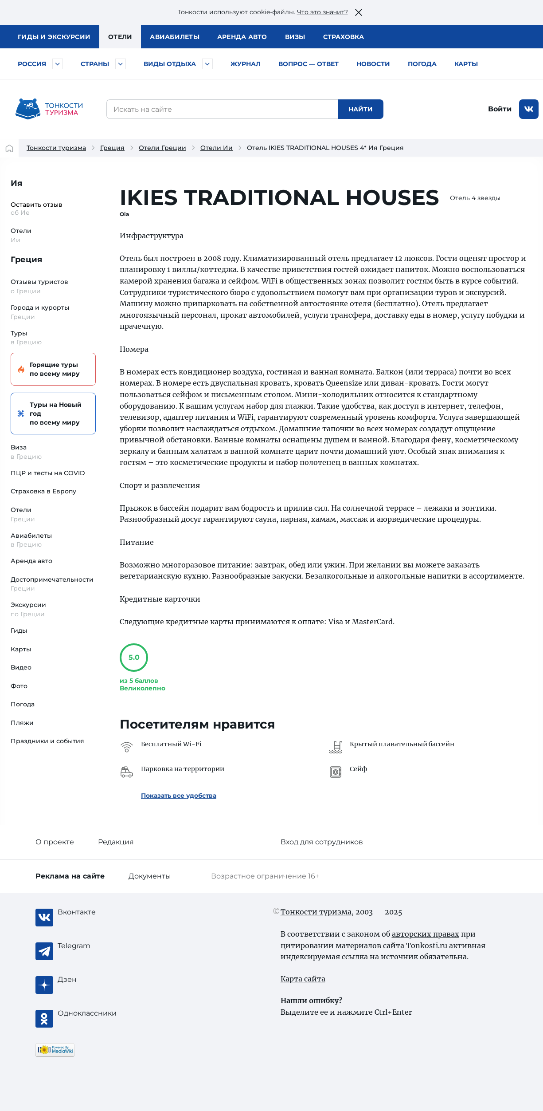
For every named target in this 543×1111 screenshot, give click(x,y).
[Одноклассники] (93, 1013)
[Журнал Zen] (93, 979)
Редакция (116, 842)
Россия (32, 64)
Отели (120, 37)
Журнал (245, 64)
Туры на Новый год (52, 414)
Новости (373, 64)
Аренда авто (242, 37)
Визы (295, 37)
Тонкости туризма (56, 148)
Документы (150, 876)
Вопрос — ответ (308, 64)
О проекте (54, 842)
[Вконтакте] (93, 912)
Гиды (19, 630)
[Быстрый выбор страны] (120, 64)
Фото (19, 686)
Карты (466, 64)
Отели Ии (216, 148)
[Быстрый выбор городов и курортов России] (57, 64)
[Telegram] (93, 946)
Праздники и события (47, 741)
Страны (95, 64)
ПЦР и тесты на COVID (48, 473)
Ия (16, 183)
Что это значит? (322, 12)
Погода (422, 64)
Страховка (343, 37)
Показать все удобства (178, 796)
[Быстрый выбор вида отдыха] (207, 64)
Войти (500, 109)
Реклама (70, 876)
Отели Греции (162, 148)
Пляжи (22, 723)
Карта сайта (303, 978)
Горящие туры (52, 369)
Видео (21, 667)
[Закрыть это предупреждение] (359, 12)
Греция (112, 148)
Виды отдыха (170, 64)
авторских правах (425, 934)
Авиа (174, 37)
